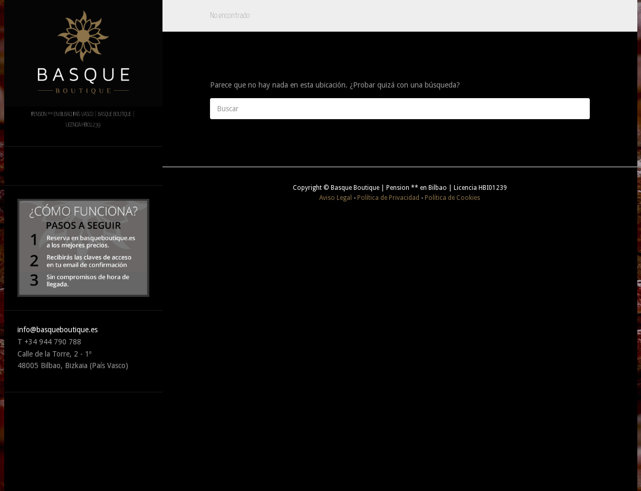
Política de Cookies (452, 197)
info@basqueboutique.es (57, 329)
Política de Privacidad (388, 197)
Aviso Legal (335, 197)
